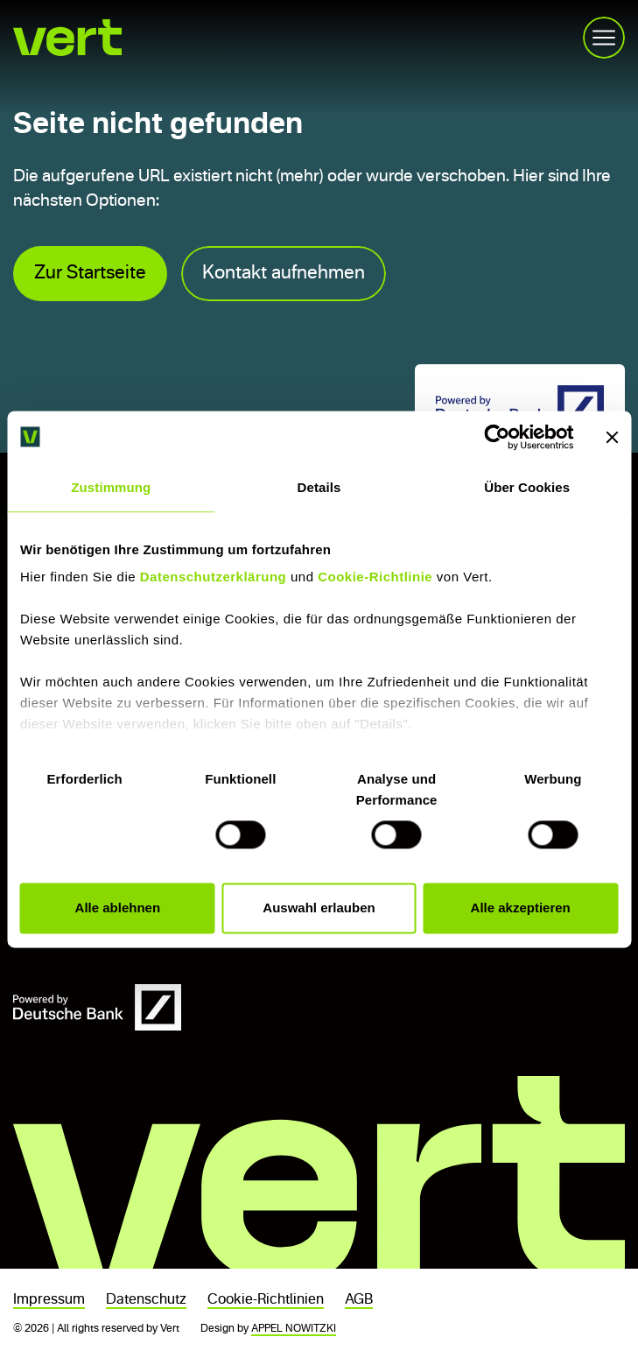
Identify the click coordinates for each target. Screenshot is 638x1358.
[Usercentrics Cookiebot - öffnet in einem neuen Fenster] (496, 437)
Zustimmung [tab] (111, 487)
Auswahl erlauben (319, 907)
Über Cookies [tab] (527, 487)
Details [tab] (319, 487)
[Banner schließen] (612, 437)
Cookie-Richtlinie (375, 576)
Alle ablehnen (118, 907)
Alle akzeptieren (521, 907)
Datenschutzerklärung (213, 576)
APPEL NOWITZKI (293, 1329)
